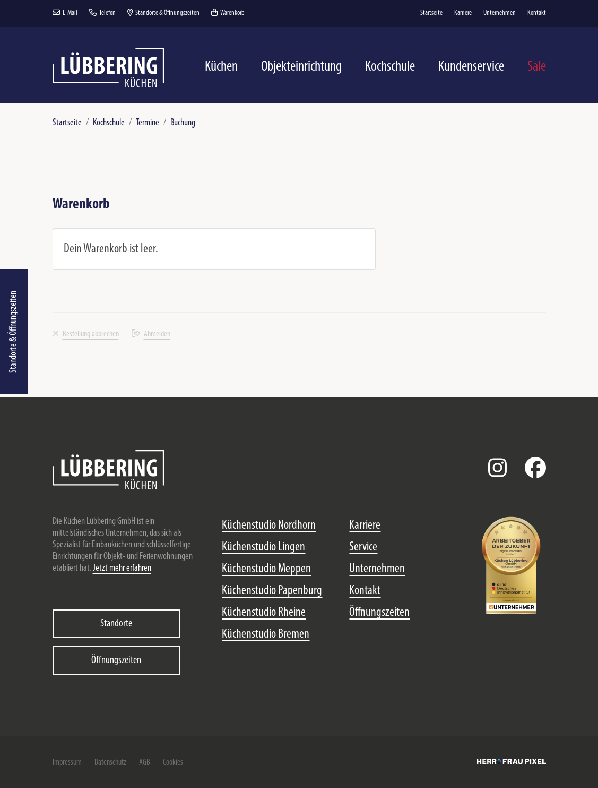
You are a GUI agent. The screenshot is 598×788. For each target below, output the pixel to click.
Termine (147, 123)
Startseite (67, 123)
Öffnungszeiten (116, 660)
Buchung (182, 123)
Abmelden (151, 334)
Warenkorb (228, 13)
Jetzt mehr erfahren (122, 568)
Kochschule (109, 123)
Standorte (116, 623)
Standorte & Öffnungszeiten (13, 332)
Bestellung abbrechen (86, 334)
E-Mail (65, 13)
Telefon (102, 13)
